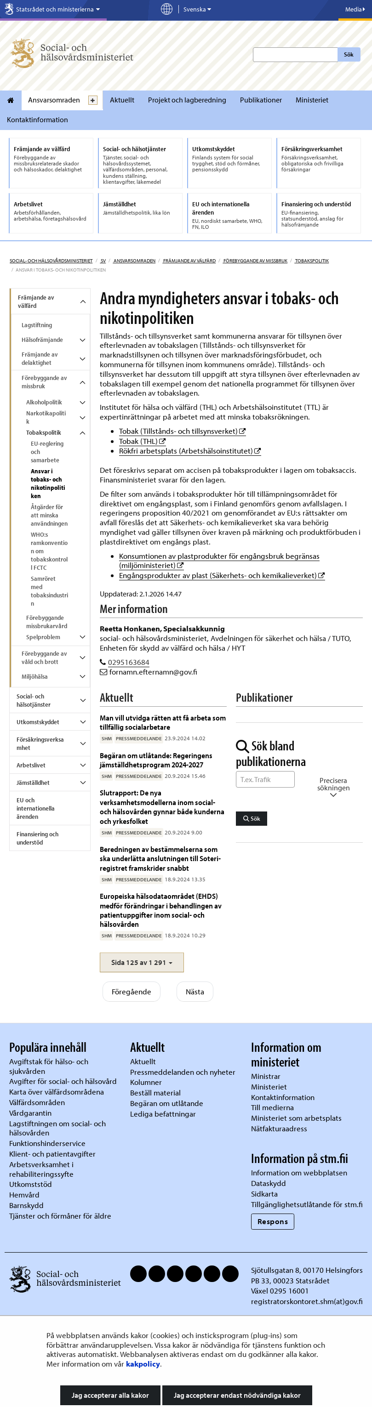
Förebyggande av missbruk (255, 260)
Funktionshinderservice (47, 1143)
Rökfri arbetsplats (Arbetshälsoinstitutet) (190, 450)
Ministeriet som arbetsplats (296, 1118)
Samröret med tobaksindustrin (49, 590)
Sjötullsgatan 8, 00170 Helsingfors (307, 1270)
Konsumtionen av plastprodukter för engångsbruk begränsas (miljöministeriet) (219, 560)
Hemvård (24, 1194)
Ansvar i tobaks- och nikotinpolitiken (48, 483)
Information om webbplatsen (299, 1172)
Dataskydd (268, 1183)
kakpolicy (143, 1363)
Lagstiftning (37, 325)
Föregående (131, 991)
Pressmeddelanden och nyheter (182, 1072)
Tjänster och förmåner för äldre (60, 1215)
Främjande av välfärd (189, 260)
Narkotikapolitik (46, 417)
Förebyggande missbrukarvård (46, 621)
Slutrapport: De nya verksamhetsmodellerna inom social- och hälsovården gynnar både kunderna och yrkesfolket (162, 806)
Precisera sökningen (333, 788)
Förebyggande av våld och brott (44, 657)
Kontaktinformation (37, 119)
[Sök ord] (265, 779)
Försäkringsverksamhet (40, 743)
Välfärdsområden (37, 1102)
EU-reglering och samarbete (47, 451)
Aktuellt (122, 99)
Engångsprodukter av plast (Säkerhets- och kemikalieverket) (222, 575)
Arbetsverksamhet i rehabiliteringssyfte (42, 1169)
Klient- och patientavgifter (52, 1153)
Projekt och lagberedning (187, 99)
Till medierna (272, 1107)
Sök (349, 54)
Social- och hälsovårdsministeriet (51, 260)
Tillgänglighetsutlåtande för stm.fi (307, 1204)
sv (103, 260)
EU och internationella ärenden (36, 808)
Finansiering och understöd (37, 838)
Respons (273, 1221)
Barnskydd (26, 1205)
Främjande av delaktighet (40, 358)
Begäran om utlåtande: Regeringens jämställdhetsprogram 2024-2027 (156, 759)
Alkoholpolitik (44, 402)
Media (355, 9)
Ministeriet (312, 99)
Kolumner (146, 1082)
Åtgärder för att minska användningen (49, 515)
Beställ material (155, 1092)
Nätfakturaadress (279, 1128)
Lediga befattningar (163, 1113)
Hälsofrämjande (42, 339)
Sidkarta (264, 1193)
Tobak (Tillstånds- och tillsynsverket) (182, 431)
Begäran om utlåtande (166, 1103)
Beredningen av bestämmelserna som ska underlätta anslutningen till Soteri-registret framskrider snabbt (160, 858)
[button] (142, 962)
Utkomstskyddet (38, 722)
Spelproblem (43, 637)
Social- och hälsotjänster (34, 700)
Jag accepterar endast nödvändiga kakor (237, 1395)
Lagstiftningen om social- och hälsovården (57, 1128)
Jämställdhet (33, 782)
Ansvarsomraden (54, 99)
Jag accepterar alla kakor (110, 1395)
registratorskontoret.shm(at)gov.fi (307, 1301)
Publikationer (261, 99)
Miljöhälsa (35, 676)
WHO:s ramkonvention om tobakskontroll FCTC (49, 551)
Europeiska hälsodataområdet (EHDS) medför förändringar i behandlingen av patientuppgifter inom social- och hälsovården (161, 910)
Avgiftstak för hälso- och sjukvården (48, 1066)
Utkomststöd (30, 1184)
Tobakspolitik (311, 260)
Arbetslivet (31, 765)
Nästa (195, 991)
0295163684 (128, 662)
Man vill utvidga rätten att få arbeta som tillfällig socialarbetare (163, 722)
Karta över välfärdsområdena (56, 1091)
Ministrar (265, 1076)
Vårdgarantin (30, 1113)
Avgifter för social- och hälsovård (63, 1081)
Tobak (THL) (142, 441)
